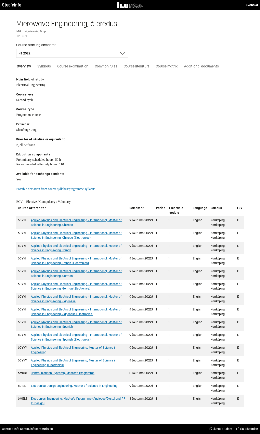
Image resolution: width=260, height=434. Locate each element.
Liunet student (220, 429)
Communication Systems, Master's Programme (62, 373)
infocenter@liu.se (41, 429)
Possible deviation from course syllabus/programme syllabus (55, 189)
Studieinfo (11, 5)
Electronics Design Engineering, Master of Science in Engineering (74, 386)
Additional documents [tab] (201, 66)
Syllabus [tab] (44, 66)
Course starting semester (36, 45)
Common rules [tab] (106, 66)
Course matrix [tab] (167, 66)
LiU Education (247, 429)
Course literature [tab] (136, 66)
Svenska (252, 5)
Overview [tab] (24, 66)
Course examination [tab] (72, 66)
